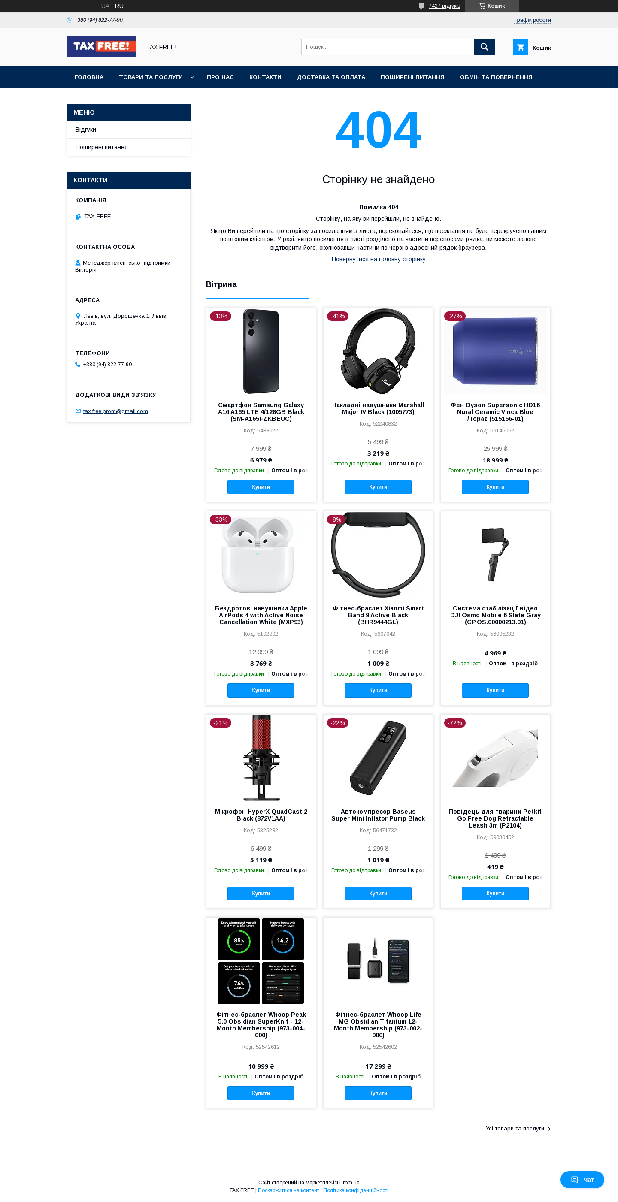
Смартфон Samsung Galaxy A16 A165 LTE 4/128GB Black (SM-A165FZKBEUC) (261, 412)
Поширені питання (413, 77)
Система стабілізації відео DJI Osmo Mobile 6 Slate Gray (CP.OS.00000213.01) (495, 615)
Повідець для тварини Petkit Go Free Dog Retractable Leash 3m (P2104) (495, 818)
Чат (582, 1180)
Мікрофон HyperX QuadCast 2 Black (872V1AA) (261, 815)
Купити (261, 487)
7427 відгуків (444, 6)
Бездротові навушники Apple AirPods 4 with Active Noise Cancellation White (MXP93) (261, 615)
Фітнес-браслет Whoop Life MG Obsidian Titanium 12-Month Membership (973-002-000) (378, 1025)
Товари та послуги (151, 77)
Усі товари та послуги (515, 1128)
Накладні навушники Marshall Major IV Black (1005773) (378, 408)
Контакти (265, 77)
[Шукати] (484, 47)
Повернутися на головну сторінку (379, 259)
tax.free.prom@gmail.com (115, 411)
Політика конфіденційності (355, 1190)
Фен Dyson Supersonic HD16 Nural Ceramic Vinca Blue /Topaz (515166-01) (495, 412)
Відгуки (86, 129)
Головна (89, 77)
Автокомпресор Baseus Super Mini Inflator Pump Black (378, 815)
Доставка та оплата (331, 77)
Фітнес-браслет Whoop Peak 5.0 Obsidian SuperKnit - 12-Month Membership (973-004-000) (261, 1025)
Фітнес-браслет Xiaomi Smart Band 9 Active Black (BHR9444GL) (378, 615)
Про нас (220, 77)
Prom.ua (349, 1183)
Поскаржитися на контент (288, 1190)
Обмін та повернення (496, 77)
